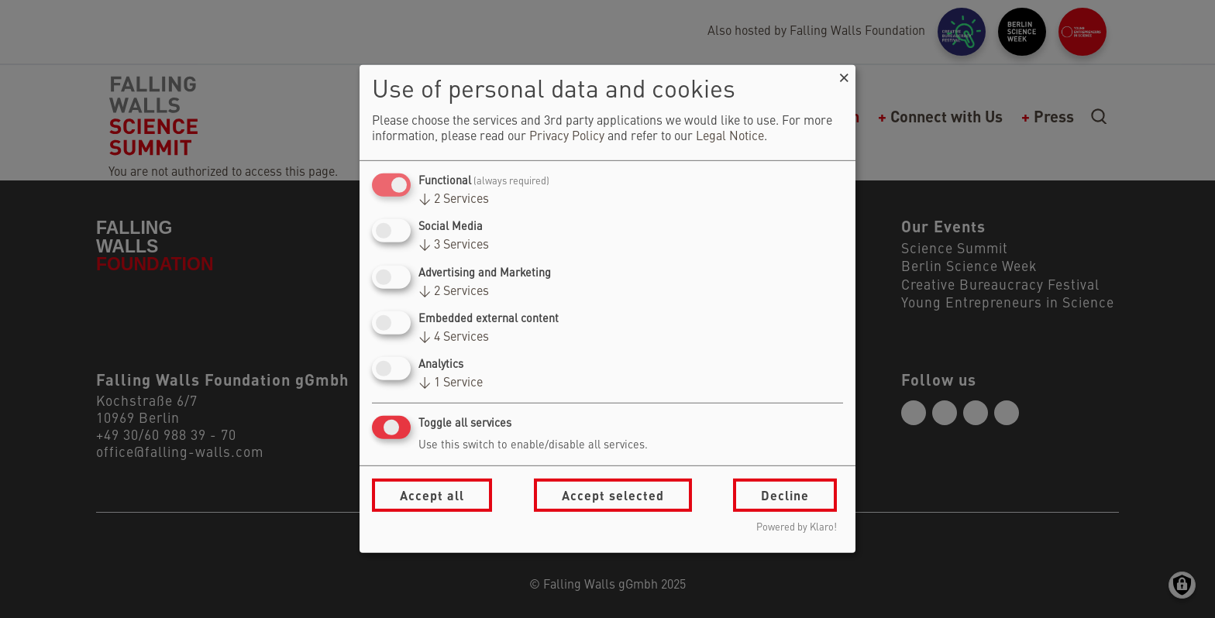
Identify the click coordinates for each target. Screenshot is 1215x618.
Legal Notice (730, 137)
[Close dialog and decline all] (843, 74)
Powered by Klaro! (796, 528)
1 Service (450, 383)
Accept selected (613, 495)
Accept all (432, 495)
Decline (785, 495)
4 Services (453, 337)
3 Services (453, 245)
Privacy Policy (566, 137)
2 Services (453, 200)
